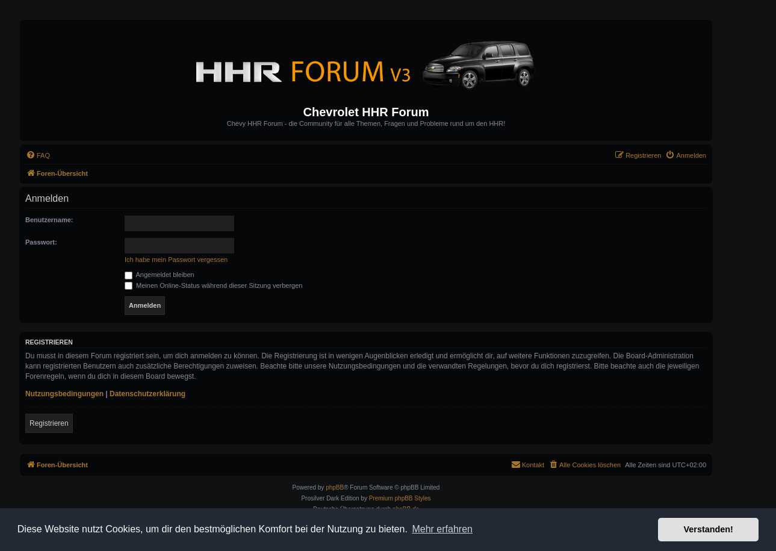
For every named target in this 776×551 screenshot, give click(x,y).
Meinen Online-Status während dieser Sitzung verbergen (213, 285)
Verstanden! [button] (708, 529)
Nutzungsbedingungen (64, 394)
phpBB (335, 487)
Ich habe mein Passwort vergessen (176, 259)
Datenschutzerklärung (147, 394)
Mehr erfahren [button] (442, 529)
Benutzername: (49, 219)
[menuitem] (38, 155)
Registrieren (49, 423)
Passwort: (41, 242)
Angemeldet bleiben (159, 274)
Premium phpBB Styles (400, 498)
